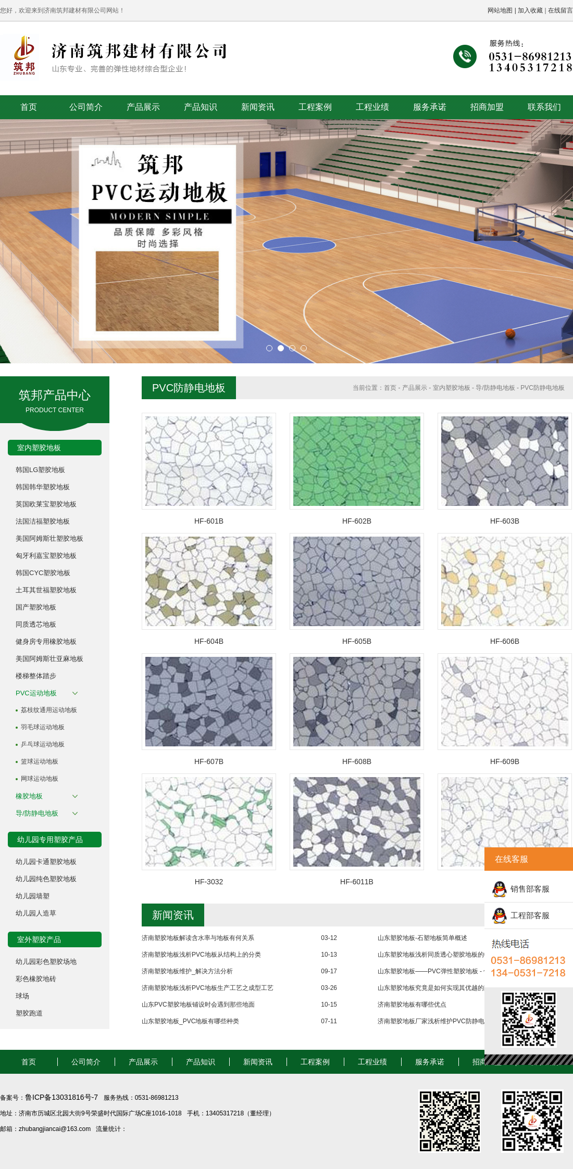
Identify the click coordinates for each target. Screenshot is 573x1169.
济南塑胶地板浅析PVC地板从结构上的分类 (201, 954)
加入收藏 (530, 10)
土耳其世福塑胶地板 (46, 590)
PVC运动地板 (36, 693)
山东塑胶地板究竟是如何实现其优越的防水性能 (443, 988)
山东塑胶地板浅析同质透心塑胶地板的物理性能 (443, 954)
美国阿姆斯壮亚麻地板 (49, 659)
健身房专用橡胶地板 (46, 641)
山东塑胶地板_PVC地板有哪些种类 (190, 1021)
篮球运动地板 (39, 761)
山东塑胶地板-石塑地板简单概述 (422, 938)
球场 (22, 996)
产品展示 (143, 107)
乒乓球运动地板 (43, 744)
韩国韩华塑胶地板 (43, 487)
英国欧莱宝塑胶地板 (46, 504)
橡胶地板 (29, 796)
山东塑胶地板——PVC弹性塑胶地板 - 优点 (437, 971)
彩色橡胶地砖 (36, 979)
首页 (28, 107)
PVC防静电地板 (542, 387)
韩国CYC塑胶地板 (43, 573)
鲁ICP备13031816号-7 (62, 1097)
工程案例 (315, 107)
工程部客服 (530, 915)
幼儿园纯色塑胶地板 (46, 879)
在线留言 (560, 10)
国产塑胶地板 (36, 607)
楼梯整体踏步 (36, 676)
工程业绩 (372, 107)
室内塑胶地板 (451, 387)
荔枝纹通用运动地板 (49, 710)
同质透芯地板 (36, 624)
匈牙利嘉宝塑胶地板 (46, 556)
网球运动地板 (39, 778)
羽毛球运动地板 (43, 727)
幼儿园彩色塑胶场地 (46, 961)
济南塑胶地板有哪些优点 (412, 1004)
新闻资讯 (258, 107)
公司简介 (86, 107)
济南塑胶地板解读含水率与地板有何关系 (198, 938)
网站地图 (500, 10)
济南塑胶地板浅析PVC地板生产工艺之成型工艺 (207, 988)
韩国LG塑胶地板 (40, 470)
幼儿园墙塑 (32, 896)
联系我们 (544, 107)
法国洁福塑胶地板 (43, 521)
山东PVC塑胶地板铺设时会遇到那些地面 (198, 1004)
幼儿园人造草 (36, 913)
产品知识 (200, 107)
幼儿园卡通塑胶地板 (46, 862)
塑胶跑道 (29, 1013)
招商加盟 (487, 107)
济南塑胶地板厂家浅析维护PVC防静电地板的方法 (447, 1021)
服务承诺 (429, 107)
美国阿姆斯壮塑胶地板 (49, 538)
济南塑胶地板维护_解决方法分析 (187, 971)
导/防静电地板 (37, 813)
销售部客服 (530, 888)
